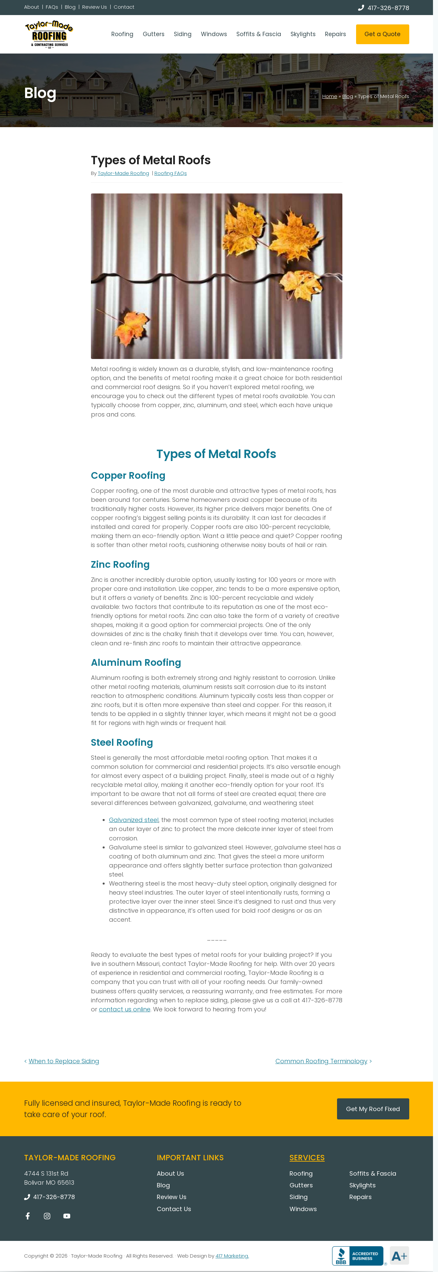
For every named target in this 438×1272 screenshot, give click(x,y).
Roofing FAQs (170, 173)
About (31, 6)
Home (329, 96)
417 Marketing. (232, 1255)
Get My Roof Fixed (373, 1109)
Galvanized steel (133, 820)
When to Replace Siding (64, 1061)
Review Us (94, 6)
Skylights (303, 34)
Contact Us (174, 1209)
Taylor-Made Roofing (123, 173)
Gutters (154, 34)
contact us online (124, 1009)
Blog (70, 6)
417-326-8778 (388, 8)
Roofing (122, 34)
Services (307, 1157)
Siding (183, 34)
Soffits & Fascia (258, 34)
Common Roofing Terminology (321, 1061)
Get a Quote (382, 34)
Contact (124, 6)
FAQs (52, 6)
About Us (170, 1173)
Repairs (335, 34)
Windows (214, 34)
